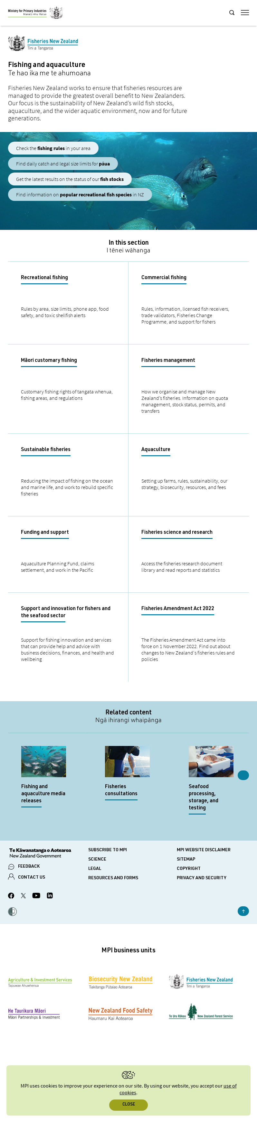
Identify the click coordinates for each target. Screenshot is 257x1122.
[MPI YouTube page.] (36, 896)
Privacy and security (201, 878)
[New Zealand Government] (48, 854)
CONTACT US (31, 877)
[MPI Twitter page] (23, 896)
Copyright (189, 869)
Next (243, 775)
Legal (94, 869)
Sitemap (186, 859)
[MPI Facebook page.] (11, 896)
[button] (12, 912)
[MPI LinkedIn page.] (50, 896)
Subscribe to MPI (107, 850)
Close (128, 1105)
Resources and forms (113, 878)
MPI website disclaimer (204, 850)
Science (97, 859)
